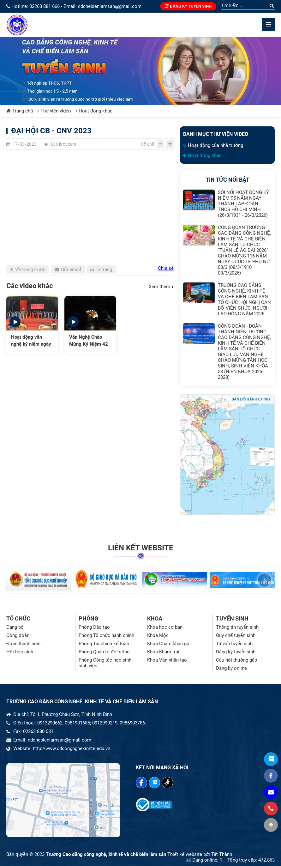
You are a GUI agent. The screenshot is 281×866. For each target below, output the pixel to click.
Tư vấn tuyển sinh (234, 643)
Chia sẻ (166, 268)
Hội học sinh (19, 652)
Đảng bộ (15, 627)
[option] (32, 325)
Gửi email (68, 269)
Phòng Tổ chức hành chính (106, 635)
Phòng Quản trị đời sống (104, 652)
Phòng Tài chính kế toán (104, 643)
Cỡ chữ (148, 144)
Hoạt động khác (93, 111)
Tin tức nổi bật (227, 179)
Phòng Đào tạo (94, 627)
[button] (16, 580)
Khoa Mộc (158, 635)
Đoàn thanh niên (23, 643)
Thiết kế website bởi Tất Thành (199, 854)
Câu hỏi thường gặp (236, 660)
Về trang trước (27, 269)
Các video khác (29, 286)
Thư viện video (54, 111)
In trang (101, 269)
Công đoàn (17, 635)
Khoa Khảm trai (163, 652)
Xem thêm (161, 286)
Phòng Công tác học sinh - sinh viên (106, 663)
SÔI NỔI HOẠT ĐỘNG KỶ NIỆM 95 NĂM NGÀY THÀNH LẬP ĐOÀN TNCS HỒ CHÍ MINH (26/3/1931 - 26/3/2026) (243, 204)
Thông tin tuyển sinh (237, 627)
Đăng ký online (231, 668)
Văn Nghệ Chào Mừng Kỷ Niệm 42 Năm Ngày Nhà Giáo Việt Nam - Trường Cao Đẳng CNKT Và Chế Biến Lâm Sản (89, 341)
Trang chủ (19, 111)
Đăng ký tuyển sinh (188, 6)
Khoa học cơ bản (164, 627)
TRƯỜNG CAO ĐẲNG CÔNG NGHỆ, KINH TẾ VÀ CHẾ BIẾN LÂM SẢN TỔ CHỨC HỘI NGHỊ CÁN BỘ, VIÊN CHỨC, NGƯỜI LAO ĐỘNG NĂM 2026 (244, 299)
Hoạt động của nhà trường (215, 145)
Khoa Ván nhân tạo (167, 660)
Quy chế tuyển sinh (235, 635)
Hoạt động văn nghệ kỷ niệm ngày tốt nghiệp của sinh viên (31, 341)
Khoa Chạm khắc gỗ (168, 643)
